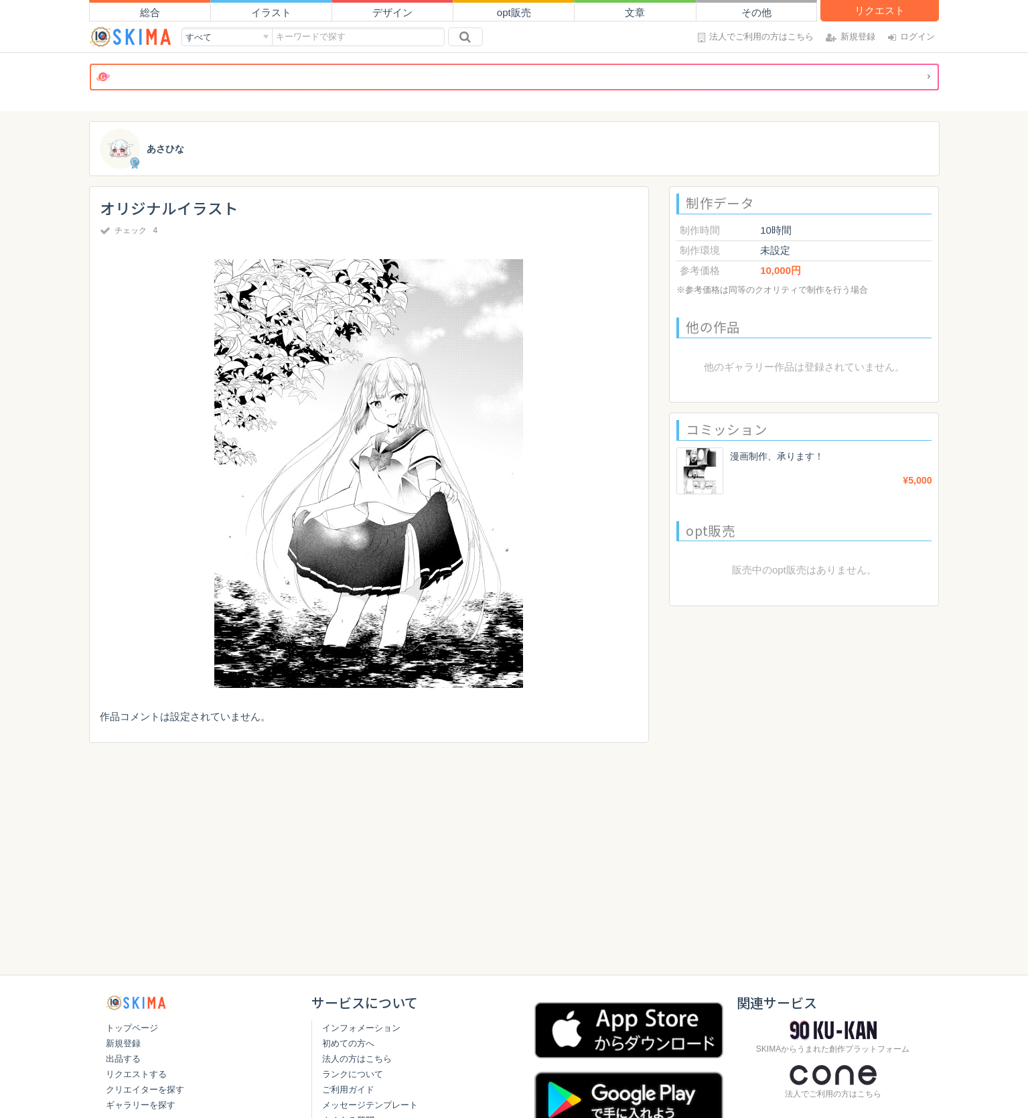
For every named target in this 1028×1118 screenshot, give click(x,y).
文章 (635, 12)
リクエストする (136, 1074)
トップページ (132, 1028)
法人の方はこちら (357, 1059)
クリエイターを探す (145, 1090)
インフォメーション (361, 1028)
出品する (123, 1059)
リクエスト (880, 10)
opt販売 (514, 12)
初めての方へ (348, 1043)
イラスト (271, 12)
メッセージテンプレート (370, 1105)
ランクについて (352, 1074)
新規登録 (123, 1043)
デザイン (392, 12)
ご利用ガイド (348, 1090)
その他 (756, 12)
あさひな (167, 149)
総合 (150, 12)
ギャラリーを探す (140, 1105)
